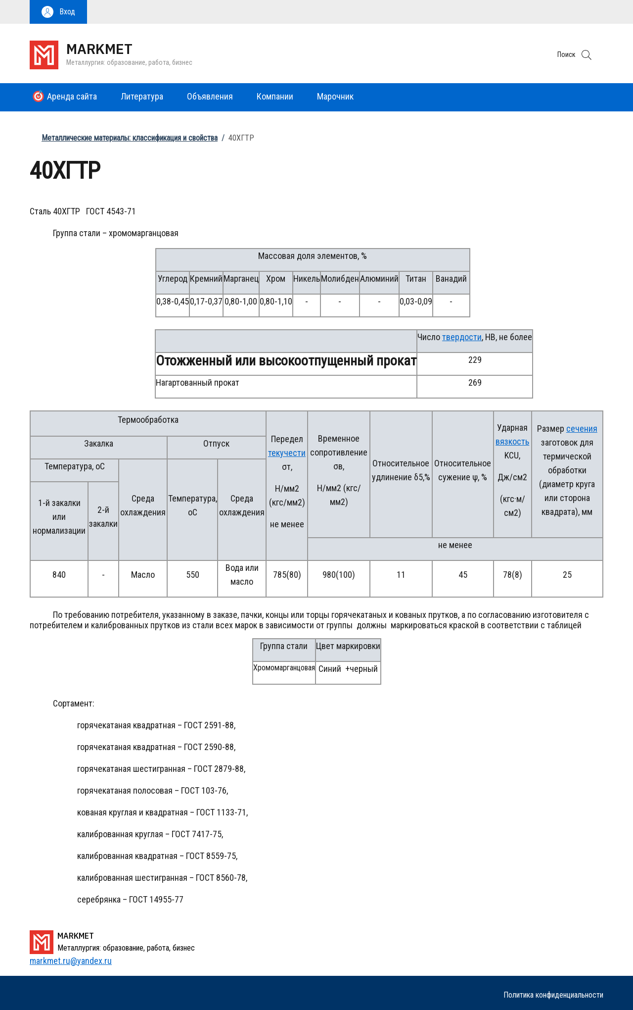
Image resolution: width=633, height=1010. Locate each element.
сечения (581, 428)
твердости (462, 337)
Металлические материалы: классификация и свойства (130, 138)
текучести (287, 453)
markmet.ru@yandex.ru (71, 961)
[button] (58, 12)
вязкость (512, 441)
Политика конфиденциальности (553, 995)
